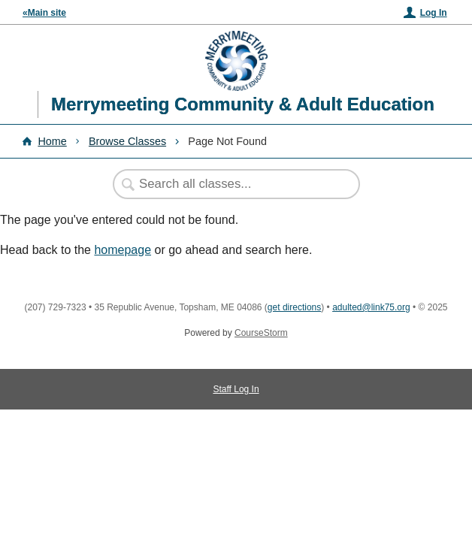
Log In (433, 13)
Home (52, 141)
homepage (122, 249)
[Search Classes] (228, 184)
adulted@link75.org (371, 307)
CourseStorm (261, 333)
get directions (294, 307)
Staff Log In (236, 389)
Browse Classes (127, 141)
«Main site (44, 13)
